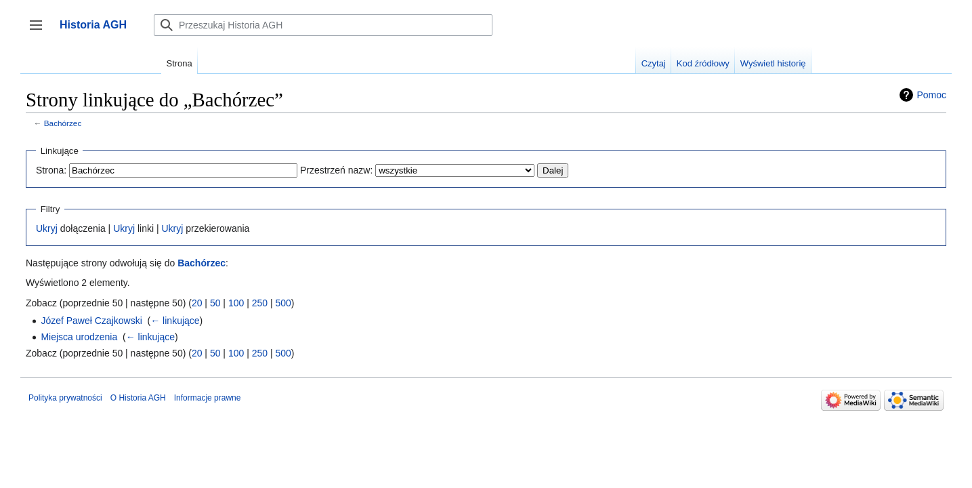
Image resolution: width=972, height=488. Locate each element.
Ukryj (47, 228)
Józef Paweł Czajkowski (91, 320)
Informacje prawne (207, 398)
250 (260, 303)
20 (197, 303)
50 (215, 303)
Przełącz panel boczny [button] (40, 31)
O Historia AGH (138, 398)
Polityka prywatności (65, 398)
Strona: (51, 170)
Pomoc (931, 94)
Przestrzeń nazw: (336, 170)
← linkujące (174, 320)
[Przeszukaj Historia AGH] (323, 25)
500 (283, 303)
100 (236, 303)
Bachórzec (63, 123)
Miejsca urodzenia (79, 336)
